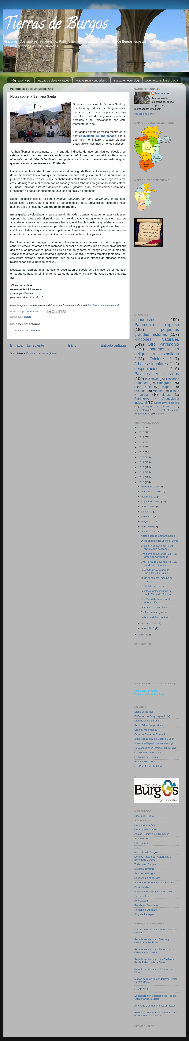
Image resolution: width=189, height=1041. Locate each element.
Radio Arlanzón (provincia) (149, 725)
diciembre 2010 (150, 486)
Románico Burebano (146, 905)
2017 (141, 447)
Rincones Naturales (156, 339)
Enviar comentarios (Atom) (41, 353)
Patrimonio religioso (156, 324)
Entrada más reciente (27, 345)
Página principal (21, 80)
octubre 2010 (149, 496)
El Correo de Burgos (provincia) (152, 716)
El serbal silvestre (144, 868)
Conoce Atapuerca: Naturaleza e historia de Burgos (152, 858)
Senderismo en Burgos (147, 878)
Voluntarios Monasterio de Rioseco (154, 882)
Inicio (72, 345)
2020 (141, 432)
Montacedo (162, 93)
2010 (141, 482)
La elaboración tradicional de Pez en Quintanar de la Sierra (155, 997)
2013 (141, 467)
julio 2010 (147, 511)
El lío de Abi (141, 843)
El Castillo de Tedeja (152, 586)
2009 (141, 634)
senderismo (145, 319)
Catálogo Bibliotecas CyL (148, 752)
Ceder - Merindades (145, 829)
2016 (141, 452)
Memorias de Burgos (146, 852)
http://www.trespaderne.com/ (103, 305)
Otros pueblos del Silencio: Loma (159, 540)
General (160, 410)
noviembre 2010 (151, 491)
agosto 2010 (148, 506)
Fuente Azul (141, 989)
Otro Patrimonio (163, 344)
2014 (141, 462)
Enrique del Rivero (156, 406)
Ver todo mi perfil (144, 113)
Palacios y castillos (156, 373)
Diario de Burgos (144, 711)
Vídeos (157, 390)
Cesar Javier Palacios (166, 402)
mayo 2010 (148, 521)
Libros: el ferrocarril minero (156, 607)
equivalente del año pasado (97, 135)
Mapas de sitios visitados (53, 80)
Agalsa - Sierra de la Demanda (151, 834)
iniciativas (151, 379)
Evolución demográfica (154, 612)
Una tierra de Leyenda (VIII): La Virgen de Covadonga (159, 555)
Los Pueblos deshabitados (149, 766)
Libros (165, 394)
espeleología (141, 410)
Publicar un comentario (28, 330)
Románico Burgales (145, 909)
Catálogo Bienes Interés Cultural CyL (155, 747)
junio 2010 (147, 516)
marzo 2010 (148, 531)
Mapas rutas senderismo (91, 80)
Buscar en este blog (126, 80)
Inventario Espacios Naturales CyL (154, 743)
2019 (141, 437)
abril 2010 (147, 526)
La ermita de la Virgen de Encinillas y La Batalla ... (156, 571)
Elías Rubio (143, 387)
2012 (141, 472)
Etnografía (164, 383)
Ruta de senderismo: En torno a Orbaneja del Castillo (152, 951)
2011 (141, 477)
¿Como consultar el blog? (161, 80)
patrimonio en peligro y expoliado (156, 351)
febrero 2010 (149, 623)
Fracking (160, 414)
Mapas (166, 387)
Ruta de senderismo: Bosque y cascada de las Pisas (151, 941)
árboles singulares (151, 363)
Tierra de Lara (142, 896)
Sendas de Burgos (144, 873)
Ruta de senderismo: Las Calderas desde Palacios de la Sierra (154, 961)
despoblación (146, 368)
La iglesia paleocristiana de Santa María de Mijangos (156, 592)
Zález (137, 847)
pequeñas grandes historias (156, 332)
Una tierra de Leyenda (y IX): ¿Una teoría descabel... (157, 547)
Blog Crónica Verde (145, 761)
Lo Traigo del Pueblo (146, 757)
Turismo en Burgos (145, 864)
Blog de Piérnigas (144, 914)
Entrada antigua (113, 345)
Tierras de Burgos (55, 25)
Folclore (27, 316)
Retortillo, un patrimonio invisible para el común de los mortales (155, 1014)
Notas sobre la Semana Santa (158, 535)
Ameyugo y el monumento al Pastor (154, 1005)
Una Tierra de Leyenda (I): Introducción (156, 601)
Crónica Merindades (145, 729)
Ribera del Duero (144, 816)
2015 (141, 457)
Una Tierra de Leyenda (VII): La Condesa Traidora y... (159, 563)
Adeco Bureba (142, 838)
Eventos (140, 390)
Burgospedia (141, 887)
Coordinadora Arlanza (146, 825)
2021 (141, 427)
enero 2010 (148, 628)
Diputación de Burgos (146, 720)
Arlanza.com (141, 900)
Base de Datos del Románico (151, 734)
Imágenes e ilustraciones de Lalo (153, 891)
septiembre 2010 (151, 501)
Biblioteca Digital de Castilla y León (154, 738)
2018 (141, 442)
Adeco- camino (142, 820)
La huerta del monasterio (155, 617)
